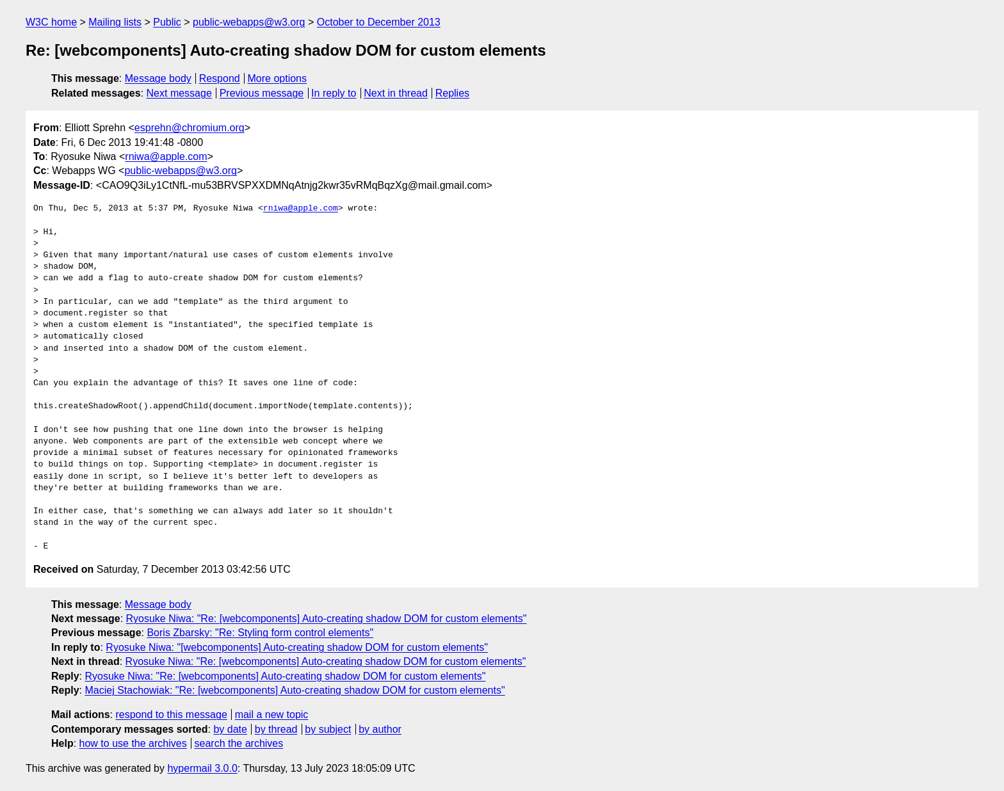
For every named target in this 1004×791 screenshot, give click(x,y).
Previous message (262, 93)
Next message (179, 93)
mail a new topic (272, 714)
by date (230, 729)
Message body (158, 78)
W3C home (51, 22)
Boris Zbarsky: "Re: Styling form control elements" (260, 632)
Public (167, 22)
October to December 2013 (379, 22)
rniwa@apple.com (166, 156)
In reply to (333, 93)
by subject (328, 729)
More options (277, 78)
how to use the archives (133, 743)
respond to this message (171, 714)
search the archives (239, 743)
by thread (276, 729)
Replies (452, 93)
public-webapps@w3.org (249, 22)
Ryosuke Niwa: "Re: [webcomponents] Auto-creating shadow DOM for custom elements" (326, 618)
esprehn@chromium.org (189, 127)
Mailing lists (115, 22)
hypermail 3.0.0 (202, 768)
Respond (219, 78)
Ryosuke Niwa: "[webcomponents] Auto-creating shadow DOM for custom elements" (297, 647)
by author (380, 729)
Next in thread (396, 93)
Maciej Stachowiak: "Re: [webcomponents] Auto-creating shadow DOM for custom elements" (295, 690)
